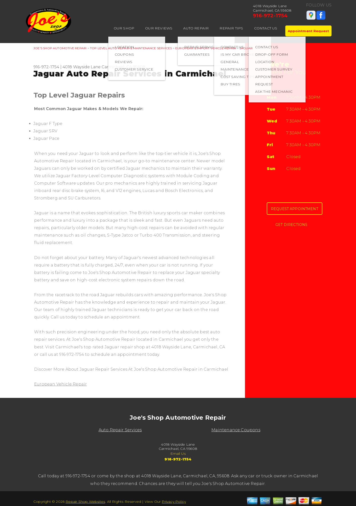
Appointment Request (308, 31)
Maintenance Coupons (235, 430)
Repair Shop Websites (85, 501)
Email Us (178, 453)
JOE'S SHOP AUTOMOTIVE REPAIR (60, 48)
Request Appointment (294, 209)
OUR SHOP (124, 28)
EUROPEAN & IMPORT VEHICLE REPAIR (205, 48)
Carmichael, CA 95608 (123, 67)
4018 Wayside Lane (82, 67)
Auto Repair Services (120, 430)
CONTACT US (265, 28)
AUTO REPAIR (196, 28)
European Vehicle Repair (60, 384)
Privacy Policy (174, 501)
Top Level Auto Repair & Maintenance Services (131, 48)
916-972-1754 (270, 16)
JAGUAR (246, 48)
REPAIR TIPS (231, 28)
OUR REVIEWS (158, 28)
